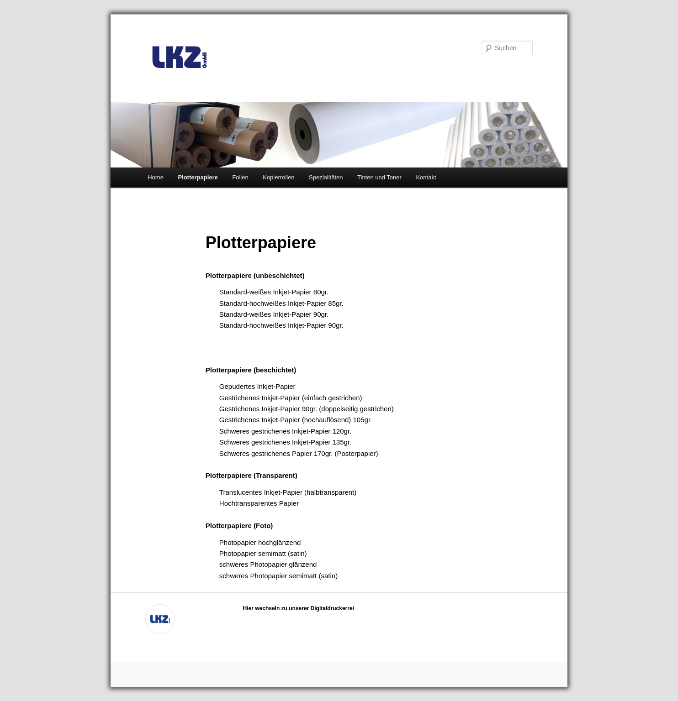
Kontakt (426, 177)
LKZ (179, 57)
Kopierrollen (278, 177)
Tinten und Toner (379, 177)
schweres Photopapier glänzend (268, 564)
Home (156, 177)
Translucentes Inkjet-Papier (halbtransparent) (287, 492)
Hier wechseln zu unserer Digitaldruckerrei (298, 608)
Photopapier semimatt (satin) (263, 553)
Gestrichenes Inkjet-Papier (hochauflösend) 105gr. (295, 420)
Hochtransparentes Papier (259, 503)
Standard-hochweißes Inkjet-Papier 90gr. (281, 325)
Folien (240, 177)
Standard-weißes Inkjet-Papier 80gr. (273, 292)
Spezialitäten (326, 177)
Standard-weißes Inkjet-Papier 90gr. (273, 314)
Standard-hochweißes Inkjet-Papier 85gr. (281, 303)
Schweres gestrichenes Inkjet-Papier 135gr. (285, 442)
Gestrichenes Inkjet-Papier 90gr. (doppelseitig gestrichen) (306, 409)
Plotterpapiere (197, 177)
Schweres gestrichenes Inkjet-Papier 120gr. (285, 431)
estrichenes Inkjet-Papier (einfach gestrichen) (293, 398)
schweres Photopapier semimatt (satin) (278, 576)
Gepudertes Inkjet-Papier (257, 386)
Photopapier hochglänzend (260, 542)
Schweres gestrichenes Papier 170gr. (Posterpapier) (298, 453)
